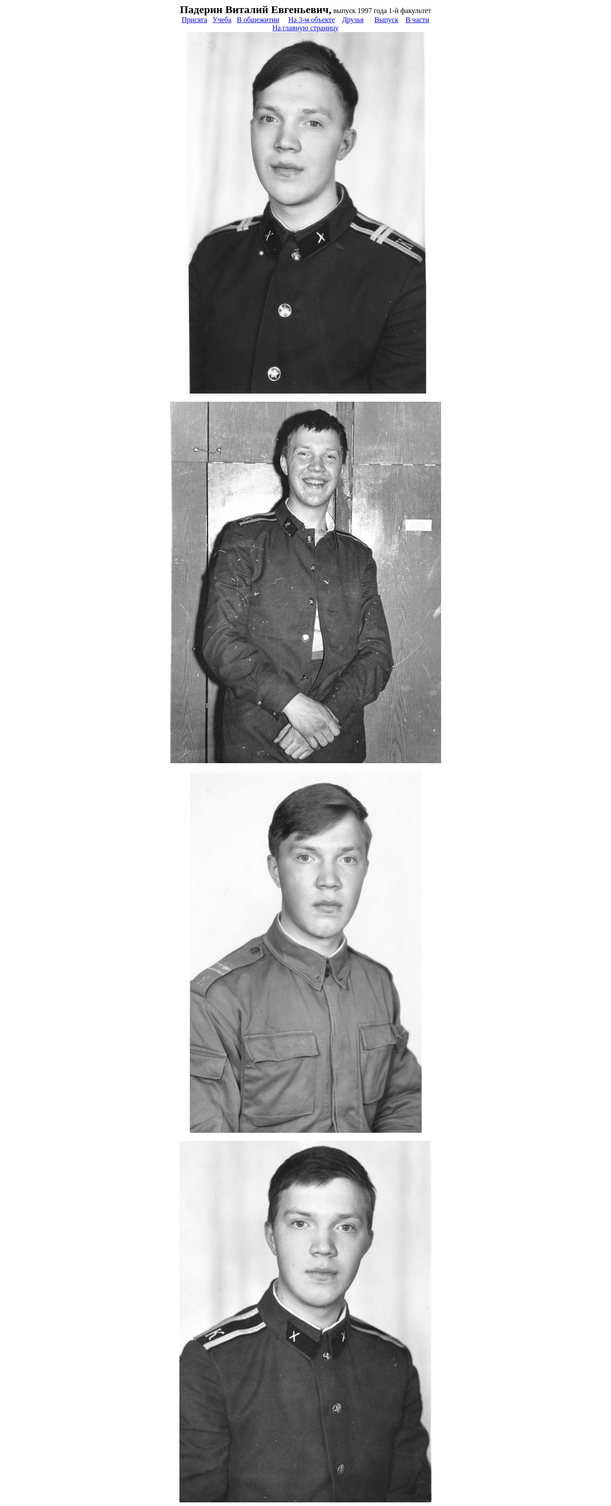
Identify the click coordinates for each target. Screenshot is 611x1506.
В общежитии (258, 19)
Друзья (353, 19)
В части (417, 19)
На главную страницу (306, 28)
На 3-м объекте (311, 19)
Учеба (221, 19)
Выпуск (387, 19)
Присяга (194, 19)
